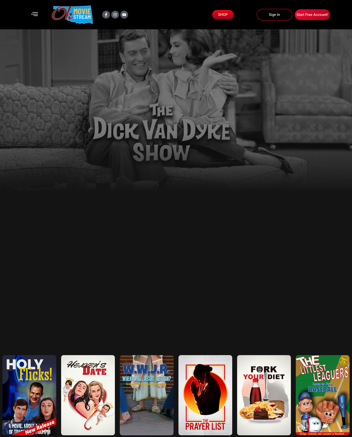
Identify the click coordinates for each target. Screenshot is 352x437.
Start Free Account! (312, 14)
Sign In (274, 14)
